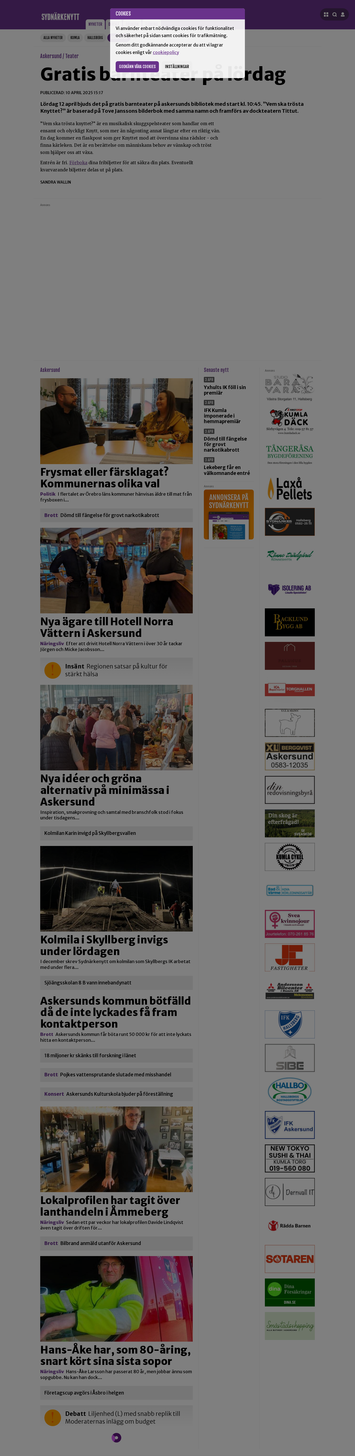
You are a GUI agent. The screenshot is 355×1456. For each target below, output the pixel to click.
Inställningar (177, 66)
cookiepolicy (166, 52)
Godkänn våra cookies (137, 66)
